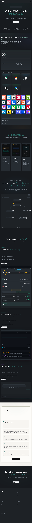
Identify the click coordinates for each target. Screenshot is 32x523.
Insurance (2, 506)
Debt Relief (2, 501)
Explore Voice (4, 327)
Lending (2, 503)
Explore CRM (4, 263)
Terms (2, 512)
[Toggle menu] (30, 1)
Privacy (2, 510)
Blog (17, 506)
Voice (17, 495)
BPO (1, 504)
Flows (18, 497)
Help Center (18, 501)
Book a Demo (16, 482)
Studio (18, 492)
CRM (17, 494)
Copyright (2, 515)
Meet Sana (4, 379)
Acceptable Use (3, 513)
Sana (17, 504)
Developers (18, 503)
